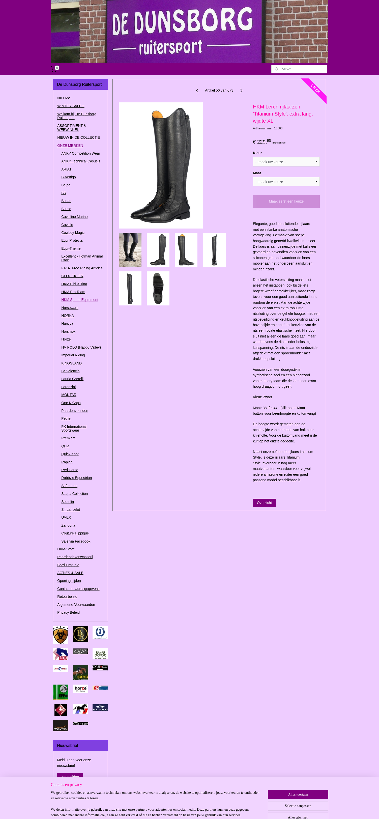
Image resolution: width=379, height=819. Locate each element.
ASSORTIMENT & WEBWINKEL (71, 127)
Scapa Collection (74, 494)
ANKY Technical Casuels (80, 161)
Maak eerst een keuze (286, 201)
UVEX (66, 517)
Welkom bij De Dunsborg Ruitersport (76, 116)
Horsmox (68, 331)
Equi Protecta (71, 240)
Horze (66, 339)
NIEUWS (64, 98)
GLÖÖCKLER (72, 276)
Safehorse (69, 486)
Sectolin (67, 502)
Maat (257, 173)
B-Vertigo (68, 177)
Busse (66, 209)
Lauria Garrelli (72, 379)
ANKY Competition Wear (80, 153)
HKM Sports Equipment (79, 300)
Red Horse (69, 470)
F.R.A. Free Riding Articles (81, 268)
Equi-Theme (70, 248)
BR (63, 193)
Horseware (69, 308)
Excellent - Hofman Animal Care (82, 258)
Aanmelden (70, 777)
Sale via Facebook (75, 541)
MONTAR (68, 395)
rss (190, 809)
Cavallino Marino (74, 217)
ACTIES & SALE (70, 573)
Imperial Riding (73, 355)
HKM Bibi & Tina (74, 284)
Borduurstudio (68, 565)
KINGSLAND (71, 363)
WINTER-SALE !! (70, 106)
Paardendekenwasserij (75, 557)
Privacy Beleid (68, 612)
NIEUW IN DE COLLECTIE (78, 137)
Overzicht (264, 503)
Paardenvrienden (74, 411)
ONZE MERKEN (70, 146)
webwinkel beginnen (206, 809)
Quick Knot (69, 454)
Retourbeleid (67, 597)
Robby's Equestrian (76, 478)
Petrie (66, 418)
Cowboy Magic (72, 233)
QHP (65, 446)
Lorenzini (68, 387)
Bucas (66, 201)
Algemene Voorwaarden (76, 605)
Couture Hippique (75, 533)
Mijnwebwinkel (245, 809)
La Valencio (70, 371)
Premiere (68, 438)
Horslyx (67, 324)
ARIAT (66, 169)
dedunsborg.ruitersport (74, 793)
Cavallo (67, 225)
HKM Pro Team (73, 292)
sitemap (181, 809)
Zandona (68, 525)
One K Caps (70, 403)
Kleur (257, 153)
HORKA (67, 316)
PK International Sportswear (73, 428)
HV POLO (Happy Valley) (81, 347)
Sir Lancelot (70, 509)
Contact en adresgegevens (78, 589)
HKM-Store (66, 549)
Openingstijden (69, 581)
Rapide (66, 462)
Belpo (65, 185)
